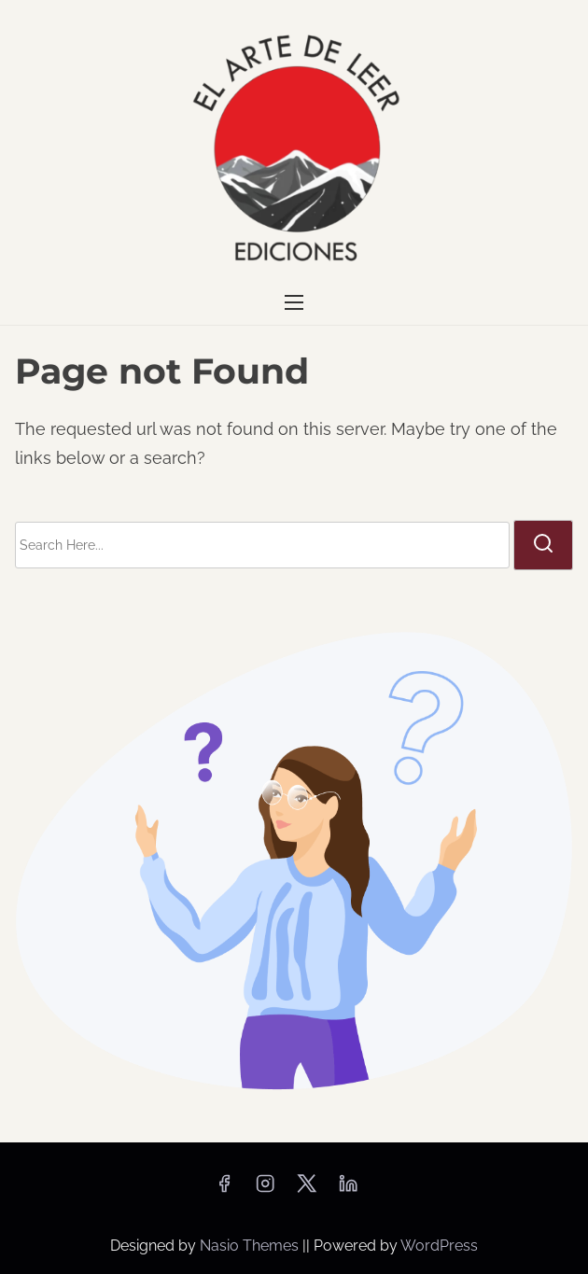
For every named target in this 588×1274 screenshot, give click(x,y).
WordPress (439, 1245)
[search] (543, 545)
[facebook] (224, 1189)
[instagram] (265, 1189)
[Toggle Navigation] (294, 303)
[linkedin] (348, 1189)
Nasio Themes (251, 1245)
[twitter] (306, 1189)
